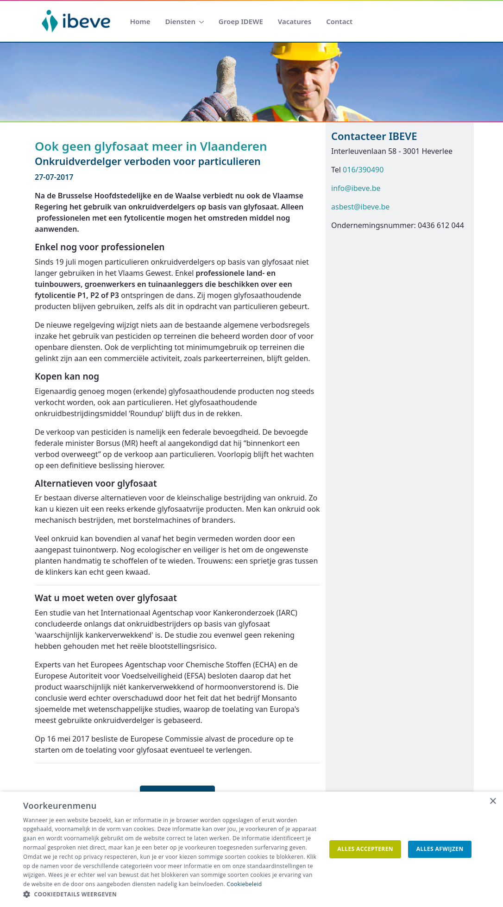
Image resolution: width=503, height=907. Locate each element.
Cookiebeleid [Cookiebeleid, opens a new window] (244, 884)
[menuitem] (140, 22)
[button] (170, 894)
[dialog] (251, 849)
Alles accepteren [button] (365, 849)
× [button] (492, 801)
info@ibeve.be (356, 188)
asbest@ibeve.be (360, 207)
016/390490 (363, 170)
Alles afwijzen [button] (440, 849)
